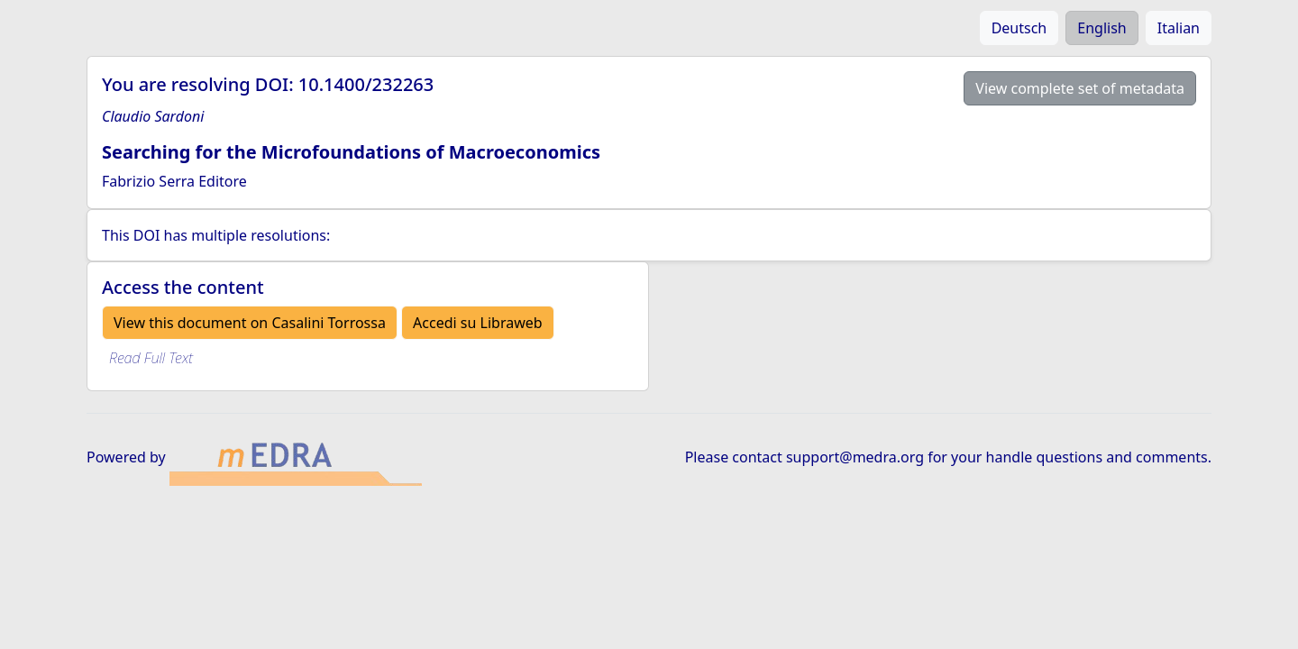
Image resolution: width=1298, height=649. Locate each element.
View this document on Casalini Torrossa (250, 323)
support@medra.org (855, 457)
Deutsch (1019, 28)
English (1101, 28)
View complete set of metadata (1079, 88)
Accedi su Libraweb (478, 323)
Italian (1178, 28)
